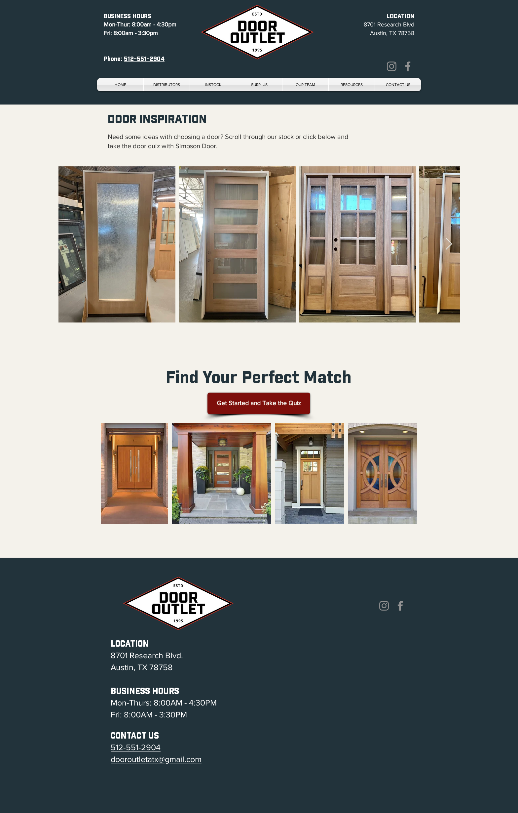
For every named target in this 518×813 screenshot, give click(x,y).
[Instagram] (391, 66)
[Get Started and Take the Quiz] (258, 403)
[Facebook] (407, 66)
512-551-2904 (144, 58)
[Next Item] (449, 244)
